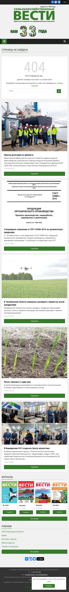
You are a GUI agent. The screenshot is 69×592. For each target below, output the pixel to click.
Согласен (49, 586)
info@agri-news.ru (30, 574)
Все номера (34, 519)
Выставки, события (9, 539)
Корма (4, 535)
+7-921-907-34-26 (36, 572)
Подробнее (34, 174)
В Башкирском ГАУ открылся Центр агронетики (27, 448)
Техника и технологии (10, 547)
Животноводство (8, 543)
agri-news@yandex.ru (42, 574)
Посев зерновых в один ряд (17, 382)
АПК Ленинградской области (13, 532)
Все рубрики (34, 552)
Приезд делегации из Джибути (18, 155)
